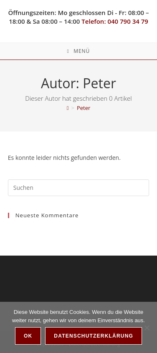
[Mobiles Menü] (78, 51)
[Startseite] (68, 108)
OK (28, 336)
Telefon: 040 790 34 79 (114, 21)
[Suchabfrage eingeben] (78, 187)
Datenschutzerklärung (93, 336)
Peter (83, 108)
